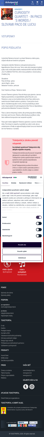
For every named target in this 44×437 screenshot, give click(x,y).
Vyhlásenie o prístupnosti (8, 345)
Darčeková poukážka (7, 360)
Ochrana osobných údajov (9, 338)
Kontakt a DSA (5, 333)
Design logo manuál (7, 340)
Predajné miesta (6, 330)
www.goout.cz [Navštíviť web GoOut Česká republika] (27, 375)
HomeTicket (4, 355)
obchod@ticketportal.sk (8, 307)
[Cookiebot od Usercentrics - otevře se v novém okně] (28, 177)
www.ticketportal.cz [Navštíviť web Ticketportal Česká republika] (29, 370)
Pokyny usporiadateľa (7, 375)
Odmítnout (22, 258)
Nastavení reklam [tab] (25, 183)
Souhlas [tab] (5, 183)
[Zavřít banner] (41, 177)
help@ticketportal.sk (7, 313)
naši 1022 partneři (13, 193)
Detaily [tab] (13, 183)
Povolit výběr (22, 251)
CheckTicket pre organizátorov (10, 398)
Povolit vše (22, 245)
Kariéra (3, 328)
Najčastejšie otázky (7, 316)
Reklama (3, 378)
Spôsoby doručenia (7, 293)
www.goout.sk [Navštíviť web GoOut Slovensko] (27, 373)
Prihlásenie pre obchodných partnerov (12, 343)
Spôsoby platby (5, 295)
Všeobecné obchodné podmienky (11, 335)
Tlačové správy (5, 373)
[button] (37, 3)
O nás (2, 325)
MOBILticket (4, 358)
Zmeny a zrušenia (6, 370)
